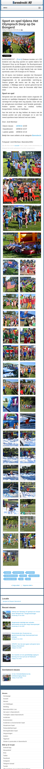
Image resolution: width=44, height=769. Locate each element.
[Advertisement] (26, 14)
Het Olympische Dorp (11, 575)
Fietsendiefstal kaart (10, 728)
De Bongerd (30, 572)
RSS (4, 753)
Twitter (5, 755)
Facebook (6, 758)
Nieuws (5, 701)
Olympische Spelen (11, 579)
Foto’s (19, 59)
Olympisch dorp (34, 575)
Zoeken (5, 736)
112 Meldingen (8, 704)
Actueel (5, 699)
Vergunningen (7, 733)
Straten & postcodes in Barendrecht (15, 741)
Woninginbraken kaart (10, 731)
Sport (28, 579)
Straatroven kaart (9, 725)
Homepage (7, 696)
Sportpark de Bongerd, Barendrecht (12, 601)
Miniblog (6, 707)
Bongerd (8, 572)
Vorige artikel (15, 585)
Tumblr (5, 766)
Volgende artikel (27, 585)
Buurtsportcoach (18, 572)
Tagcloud (6, 739)
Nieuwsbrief (7, 750)
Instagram (6, 761)
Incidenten (6, 717)
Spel (21, 579)
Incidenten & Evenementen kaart (14, 723)
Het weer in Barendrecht (11, 712)
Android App (7, 747)
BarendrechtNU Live (10, 709)
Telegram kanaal (8, 763)
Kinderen (23, 575)
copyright (16, 145)
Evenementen (7, 720)
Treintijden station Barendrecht (13, 715)
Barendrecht (36, 135)
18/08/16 (19, 126)
